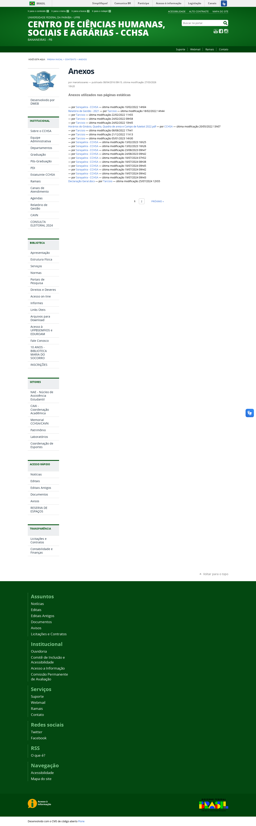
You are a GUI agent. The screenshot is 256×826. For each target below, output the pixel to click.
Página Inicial (54, 59)
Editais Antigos (42, 615)
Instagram (226, 31)
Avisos (36, 627)
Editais (36, 609)
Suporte (180, 49)
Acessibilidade (176, 11)
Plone (81, 821)
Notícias (37, 603)
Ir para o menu (60, 11)
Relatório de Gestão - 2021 (83, 111)
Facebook (221, 31)
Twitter (36, 731)
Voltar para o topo (215, 574)
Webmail (195, 49)
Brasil (41, 3)
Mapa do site (220, 11)
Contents (70, 59)
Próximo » (157, 201)
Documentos (41, 621)
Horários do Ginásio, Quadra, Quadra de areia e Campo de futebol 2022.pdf (112, 126)
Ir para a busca (81, 11)
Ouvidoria (39, 651)
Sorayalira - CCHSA (87, 107)
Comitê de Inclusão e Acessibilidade (48, 660)
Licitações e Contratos (49, 634)
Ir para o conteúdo (38, 11)
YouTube (216, 31)
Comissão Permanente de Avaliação (49, 676)
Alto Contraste (199, 11)
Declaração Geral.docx (81, 181)
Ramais (209, 49)
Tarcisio (112, 111)
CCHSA (168, 126)
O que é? (38, 755)
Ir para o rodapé (101, 11)
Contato (223, 49)
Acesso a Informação (48, 668)
